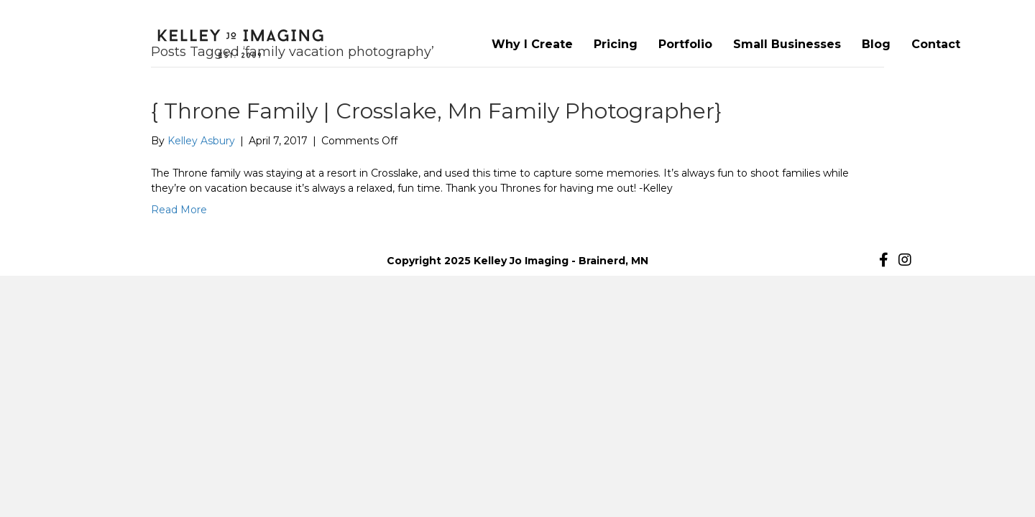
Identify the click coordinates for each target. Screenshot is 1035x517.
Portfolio (685, 44)
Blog (876, 44)
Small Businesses (787, 44)
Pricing (616, 44)
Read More (179, 209)
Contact (935, 44)
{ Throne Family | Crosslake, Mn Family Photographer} (436, 111)
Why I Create (532, 44)
